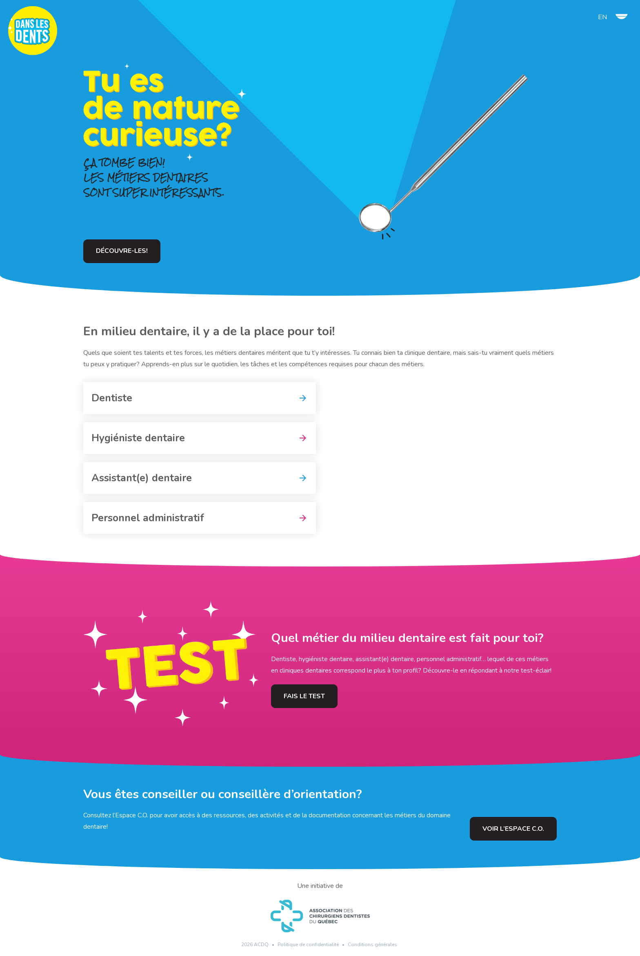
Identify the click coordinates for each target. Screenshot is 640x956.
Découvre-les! (122, 250)
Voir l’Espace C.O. (513, 828)
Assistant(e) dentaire (141, 478)
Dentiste (111, 398)
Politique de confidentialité (308, 944)
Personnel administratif (147, 518)
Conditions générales (372, 944)
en (602, 17)
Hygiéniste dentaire (138, 438)
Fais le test (304, 696)
